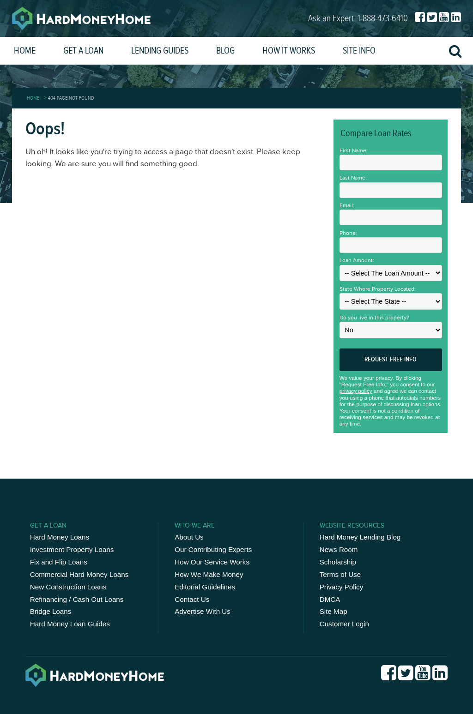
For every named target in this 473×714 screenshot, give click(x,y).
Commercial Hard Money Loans (79, 574)
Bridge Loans (51, 611)
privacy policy (356, 391)
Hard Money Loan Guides (70, 624)
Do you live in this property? (374, 317)
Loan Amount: (357, 260)
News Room (339, 549)
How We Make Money (209, 574)
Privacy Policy (342, 587)
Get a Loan (83, 50)
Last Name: (353, 177)
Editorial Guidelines (205, 587)
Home (25, 50)
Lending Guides (159, 50)
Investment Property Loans (72, 549)
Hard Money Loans (59, 537)
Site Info (359, 50)
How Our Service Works (212, 562)
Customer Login (344, 624)
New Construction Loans (68, 587)
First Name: (354, 150)
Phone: (348, 233)
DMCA (330, 599)
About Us (189, 537)
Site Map (333, 611)
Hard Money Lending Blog (360, 537)
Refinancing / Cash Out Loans (77, 599)
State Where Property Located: (378, 289)
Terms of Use (340, 574)
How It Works (288, 50)
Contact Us (192, 599)
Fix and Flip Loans (58, 562)
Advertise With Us (202, 611)
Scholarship (338, 562)
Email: (347, 205)
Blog (225, 50)
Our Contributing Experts (213, 549)
